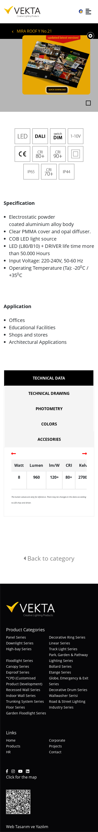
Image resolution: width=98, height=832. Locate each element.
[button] (7, 75)
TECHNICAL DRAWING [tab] (49, 393)
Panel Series (16, 637)
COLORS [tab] (49, 424)
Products (13, 746)
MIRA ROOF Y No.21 (32, 31)
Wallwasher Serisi (63, 695)
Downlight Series (19, 643)
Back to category (49, 558)
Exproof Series (17, 672)
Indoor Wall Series (21, 695)
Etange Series (60, 672)
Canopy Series (17, 666)
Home (11, 740)
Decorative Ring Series (67, 637)
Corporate (57, 740)
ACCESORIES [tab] (49, 439)
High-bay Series (19, 649)
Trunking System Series (25, 701)
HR (8, 752)
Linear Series (59, 643)
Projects (55, 746)
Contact (55, 752)
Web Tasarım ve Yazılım (27, 826)
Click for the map (21, 777)
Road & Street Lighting (67, 701)
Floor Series (15, 707)
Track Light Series (63, 649)
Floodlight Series (19, 660)
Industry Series (61, 707)
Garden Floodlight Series (26, 713)
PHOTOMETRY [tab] (49, 408)
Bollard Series (60, 666)
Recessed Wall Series (23, 689)
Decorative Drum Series (68, 689)
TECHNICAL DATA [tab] (49, 378)
